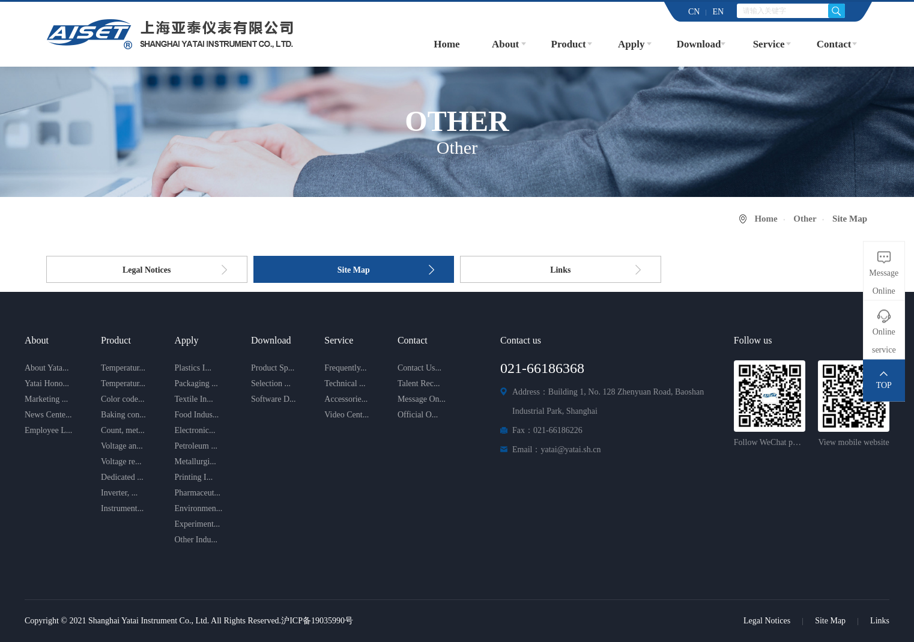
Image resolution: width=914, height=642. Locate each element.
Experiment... (197, 523)
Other (804, 218)
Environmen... (198, 508)
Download (699, 44)
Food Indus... (196, 414)
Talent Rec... (419, 383)
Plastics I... (192, 367)
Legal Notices (147, 269)
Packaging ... (195, 383)
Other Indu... (195, 539)
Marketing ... (46, 399)
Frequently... (345, 367)
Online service (884, 340)
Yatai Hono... (47, 383)
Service (769, 44)
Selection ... (271, 383)
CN (694, 11)
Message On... (422, 399)
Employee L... (48, 430)
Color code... (122, 399)
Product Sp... (272, 367)
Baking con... (123, 414)
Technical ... (344, 383)
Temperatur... (123, 367)
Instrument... (122, 508)
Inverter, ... (119, 492)
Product (568, 44)
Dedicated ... (122, 477)
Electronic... (194, 430)
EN (718, 11)
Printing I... (193, 477)
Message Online (883, 281)
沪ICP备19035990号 (317, 620)
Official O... (418, 414)
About (505, 44)
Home (446, 44)
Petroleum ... (195, 445)
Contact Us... (419, 367)
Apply (631, 44)
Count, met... (123, 430)
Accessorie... (346, 399)
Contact (834, 44)
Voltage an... (122, 445)
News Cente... (48, 414)
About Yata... (47, 367)
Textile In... (193, 399)
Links (560, 269)
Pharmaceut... (197, 492)
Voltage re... (121, 461)
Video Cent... (346, 414)
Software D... (273, 399)
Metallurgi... (195, 461)
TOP (884, 384)
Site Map (353, 269)
